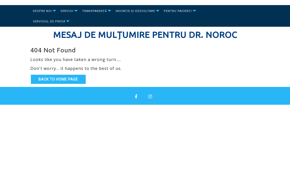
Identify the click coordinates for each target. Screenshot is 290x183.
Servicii (66, 11)
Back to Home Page (58, 79)
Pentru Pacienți (178, 11)
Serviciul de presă (49, 21)
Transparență (94, 11)
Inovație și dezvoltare (135, 11)
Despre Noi (42, 11)
